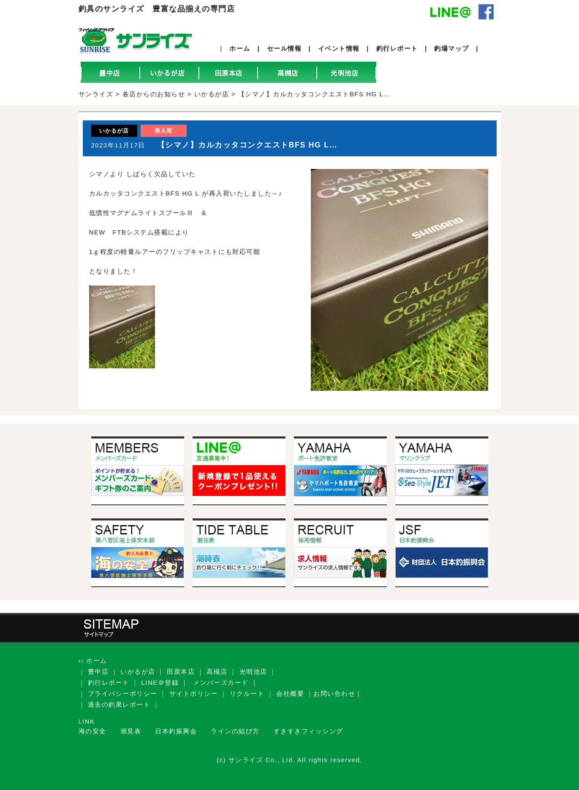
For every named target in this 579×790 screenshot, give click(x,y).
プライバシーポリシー (123, 693)
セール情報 (284, 48)
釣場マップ (451, 48)
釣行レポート (397, 48)
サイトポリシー (193, 693)
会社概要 (290, 693)
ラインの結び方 (235, 731)
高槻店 (217, 671)
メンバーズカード (221, 682)
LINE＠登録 (160, 682)
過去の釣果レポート (119, 704)
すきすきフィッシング (308, 731)
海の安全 (92, 731)
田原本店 (181, 671)
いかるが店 (137, 671)
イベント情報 (339, 48)
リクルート (247, 693)
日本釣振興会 (176, 731)
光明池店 (253, 671)
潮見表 (130, 731)
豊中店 (98, 671)
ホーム (239, 48)
